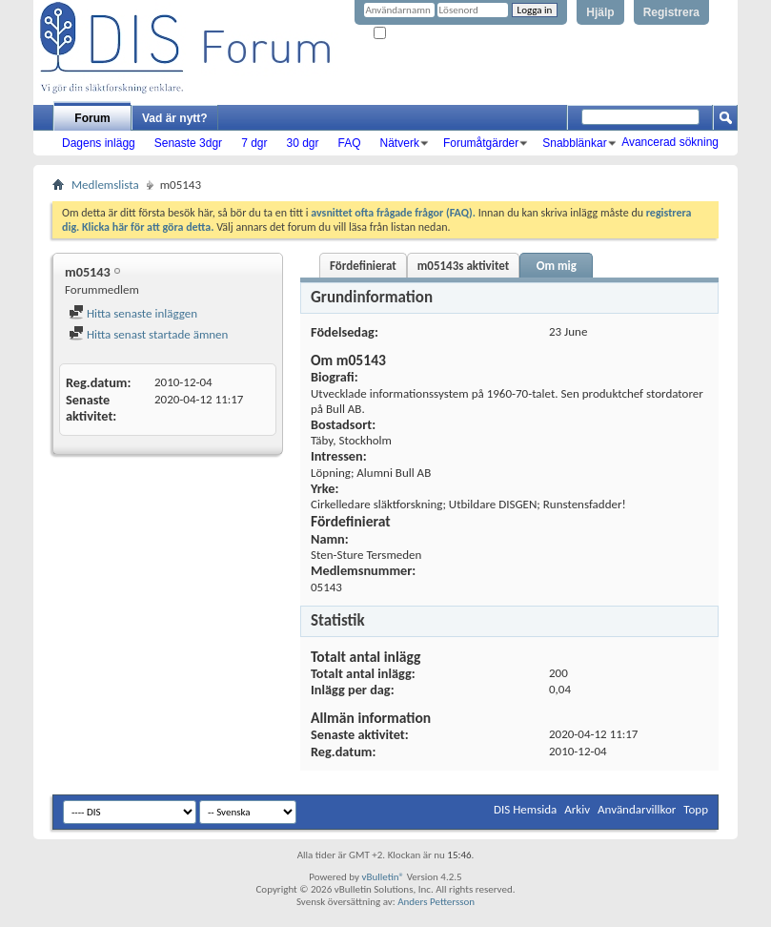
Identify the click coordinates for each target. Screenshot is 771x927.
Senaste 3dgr (188, 143)
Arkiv (577, 809)
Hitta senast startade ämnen (148, 334)
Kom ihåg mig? (413, 34)
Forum (92, 118)
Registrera (671, 12)
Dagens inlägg (98, 143)
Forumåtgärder (480, 143)
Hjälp (600, 12)
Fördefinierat (363, 265)
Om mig (557, 265)
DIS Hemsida (525, 809)
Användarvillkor (637, 809)
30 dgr (302, 143)
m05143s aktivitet (463, 265)
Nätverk (399, 143)
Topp (695, 809)
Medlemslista (105, 184)
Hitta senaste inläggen (133, 313)
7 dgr (254, 143)
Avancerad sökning (670, 142)
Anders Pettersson (436, 902)
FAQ (349, 143)
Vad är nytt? (175, 118)
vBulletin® (382, 877)
